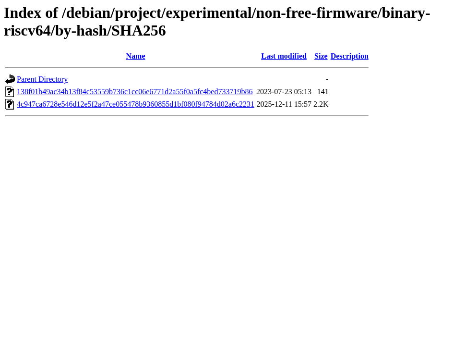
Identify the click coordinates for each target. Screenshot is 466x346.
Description (350, 56)
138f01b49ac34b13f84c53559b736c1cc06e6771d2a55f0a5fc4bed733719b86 (134, 91)
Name (135, 56)
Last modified (284, 56)
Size (321, 56)
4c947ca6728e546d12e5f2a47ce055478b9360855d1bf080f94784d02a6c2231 (135, 104)
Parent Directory (42, 79)
